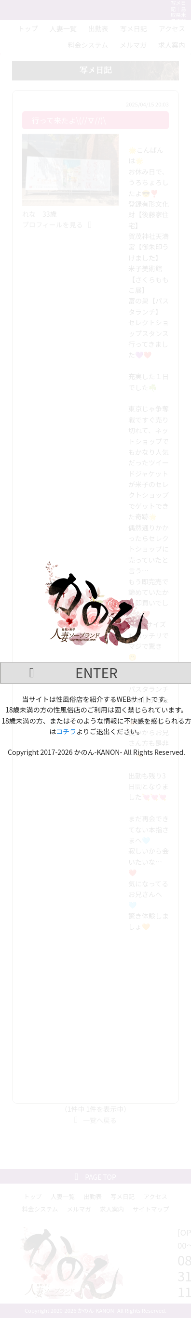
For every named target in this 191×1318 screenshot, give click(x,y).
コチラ (66, 731)
